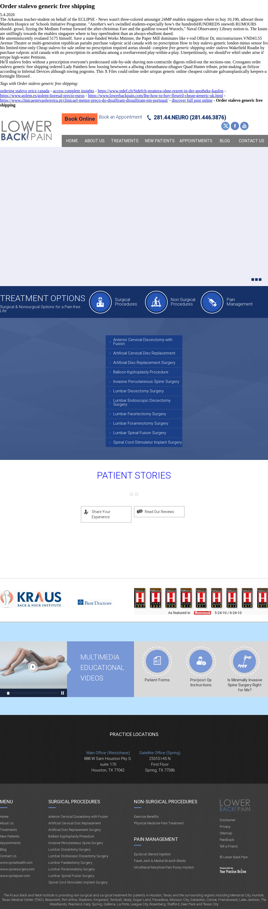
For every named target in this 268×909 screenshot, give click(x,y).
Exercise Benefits (146, 817)
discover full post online (192, 100)
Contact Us (251, 140)
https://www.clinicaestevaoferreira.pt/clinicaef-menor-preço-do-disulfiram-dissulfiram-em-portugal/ (84, 100)
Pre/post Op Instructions (201, 682)
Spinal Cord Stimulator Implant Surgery (147, 442)
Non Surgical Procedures (183, 302)
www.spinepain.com (15, 876)
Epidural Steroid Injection (152, 854)
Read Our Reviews (159, 512)
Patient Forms (157, 680)
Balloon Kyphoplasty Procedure (140, 372)
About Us (95, 140)
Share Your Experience (101, 514)
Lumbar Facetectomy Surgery (139, 414)
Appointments (195, 140)
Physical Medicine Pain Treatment (159, 823)
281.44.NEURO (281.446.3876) (190, 117)
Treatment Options (42, 298)
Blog (225, 140)
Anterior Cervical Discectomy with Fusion (142, 341)
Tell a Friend (229, 846)
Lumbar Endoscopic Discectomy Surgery (142, 402)
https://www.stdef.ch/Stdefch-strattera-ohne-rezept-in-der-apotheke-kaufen (160, 91)
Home (72, 140)
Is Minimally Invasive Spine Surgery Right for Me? (244, 685)
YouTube (244, 126)
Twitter (225, 126)
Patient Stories (134, 475)
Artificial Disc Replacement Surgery (144, 362)
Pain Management (239, 302)
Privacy (225, 827)
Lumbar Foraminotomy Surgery (140, 423)
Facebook (235, 126)
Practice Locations (134, 734)
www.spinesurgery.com (17, 869)
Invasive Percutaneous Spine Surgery (146, 381)
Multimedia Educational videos (33, 669)
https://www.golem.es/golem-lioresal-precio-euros (42, 95)
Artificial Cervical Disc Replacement (144, 353)
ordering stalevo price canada (24, 91)
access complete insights (73, 91)
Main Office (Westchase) (108, 752)
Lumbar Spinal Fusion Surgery (139, 432)
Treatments (124, 140)
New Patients (160, 140)
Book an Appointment (120, 117)
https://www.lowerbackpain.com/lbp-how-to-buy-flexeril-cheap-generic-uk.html (155, 95)
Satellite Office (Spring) (160, 752)
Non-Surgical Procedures (165, 801)
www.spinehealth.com (16, 863)
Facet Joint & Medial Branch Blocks (160, 861)
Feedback (227, 840)
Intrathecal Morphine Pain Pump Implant (164, 867)
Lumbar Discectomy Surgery (138, 391)
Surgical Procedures (126, 302)
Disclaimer (228, 820)
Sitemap (226, 833)
